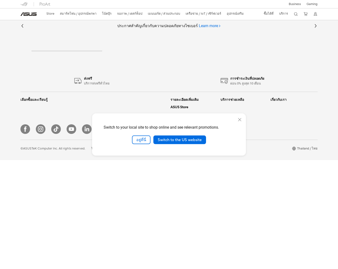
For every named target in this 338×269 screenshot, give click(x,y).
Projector (77, 157)
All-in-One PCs (30, 199)
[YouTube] (71, 238)
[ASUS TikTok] (56, 238)
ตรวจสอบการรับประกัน (236, 163)
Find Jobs (277, 185)
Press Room (279, 171)
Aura (173, 180)
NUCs (74, 136)
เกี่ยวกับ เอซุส (279, 129)
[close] (240, 119)
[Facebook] (25, 238)
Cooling (75, 188)
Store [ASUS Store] (50, 14)
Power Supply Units (84, 202)
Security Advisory (233, 171)
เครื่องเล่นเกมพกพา (33, 138)
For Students (29, 183)
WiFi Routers (129, 159)
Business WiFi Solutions (136, 177)
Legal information (282, 178)
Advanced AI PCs (182, 187)
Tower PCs (77, 129)
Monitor (76, 150)
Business (295, 4)
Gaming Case (79, 180)
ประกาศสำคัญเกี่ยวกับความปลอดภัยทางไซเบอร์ (169, 26)
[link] (28, 14)
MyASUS (226, 185)
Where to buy (180, 209)
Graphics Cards (81, 195)
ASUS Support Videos (236, 178)
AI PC (174, 173)
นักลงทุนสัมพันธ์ (281, 146)
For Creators (29, 161)
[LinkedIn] (87, 238)
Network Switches (133, 184)
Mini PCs (76, 143)
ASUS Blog (178, 166)
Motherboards (80, 173)
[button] (312, 4)
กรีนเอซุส (276, 154)
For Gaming (28, 169)
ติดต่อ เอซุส (278, 163)
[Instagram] (40, 238)
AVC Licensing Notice (185, 159)
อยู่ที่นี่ (141, 139)
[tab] (210, 26)
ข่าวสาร (275, 138)
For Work (27, 176)
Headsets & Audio (132, 200)
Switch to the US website (180, 139)
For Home (27, 154)
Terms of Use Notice (105, 257)
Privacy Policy (135, 257)
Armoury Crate (181, 195)
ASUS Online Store (183, 216)
